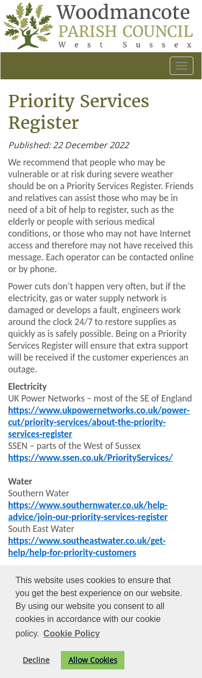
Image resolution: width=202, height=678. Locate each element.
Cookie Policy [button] (72, 633)
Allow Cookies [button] (92, 660)
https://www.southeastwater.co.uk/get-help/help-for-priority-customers (86, 546)
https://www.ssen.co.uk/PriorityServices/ (90, 457)
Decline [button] (36, 660)
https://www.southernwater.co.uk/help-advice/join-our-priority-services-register (88, 511)
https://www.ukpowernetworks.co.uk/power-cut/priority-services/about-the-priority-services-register (99, 422)
